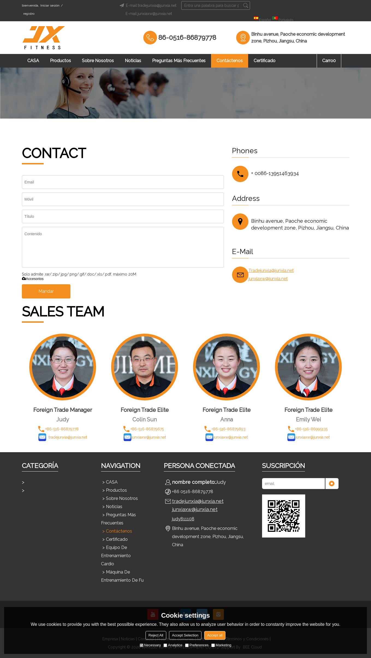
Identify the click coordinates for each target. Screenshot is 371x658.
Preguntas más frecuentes (179, 60)
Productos (60, 60)
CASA (33, 60)
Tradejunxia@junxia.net (271, 270)
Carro (329, 60)
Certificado (264, 60)
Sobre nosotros (98, 60)
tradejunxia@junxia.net (198, 501)
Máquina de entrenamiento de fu (122, 576)
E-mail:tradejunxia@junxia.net (147, 5)
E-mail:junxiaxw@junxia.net (149, 13)
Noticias (133, 60)
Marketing (221, 645)
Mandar (46, 291)
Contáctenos (229, 60)
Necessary (150, 645)
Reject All (156, 635)
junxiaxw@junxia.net (268, 278)
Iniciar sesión (50, 5)
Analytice (173, 645)
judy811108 (183, 518)
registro (28, 14)
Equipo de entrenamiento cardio (116, 555)
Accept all (214, 635)
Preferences (197, 645)
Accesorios (33, 279)
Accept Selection (185, 635)
